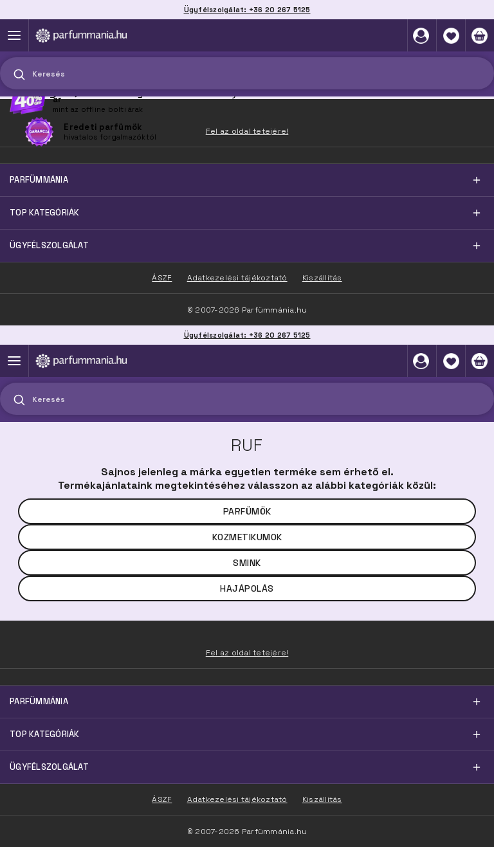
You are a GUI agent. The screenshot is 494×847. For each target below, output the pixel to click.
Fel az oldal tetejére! (247, 653)
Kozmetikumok (247, 537)
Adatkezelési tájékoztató (237, 799)
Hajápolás (247, 588)
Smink (247, 563)
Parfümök (247, 511)
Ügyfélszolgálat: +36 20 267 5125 (247, 335)
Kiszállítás (322, 799)
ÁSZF (162, 799)
